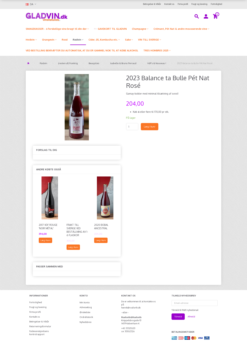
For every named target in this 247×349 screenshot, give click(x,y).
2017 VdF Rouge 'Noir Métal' (48, 226)
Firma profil (183, 4)
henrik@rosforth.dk (130, 307)
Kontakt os (169, 4)
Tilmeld (178, 316)
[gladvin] (61, 16)
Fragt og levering (199, 4)
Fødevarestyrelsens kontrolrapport (39, 333)
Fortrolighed (216, 4)
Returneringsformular (40, 326)
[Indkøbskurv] (215, 16)
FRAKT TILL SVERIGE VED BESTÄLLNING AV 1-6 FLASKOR (77, 230)
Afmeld (191, 316)
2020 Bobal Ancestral (101, 226)
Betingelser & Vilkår (152, 4)
